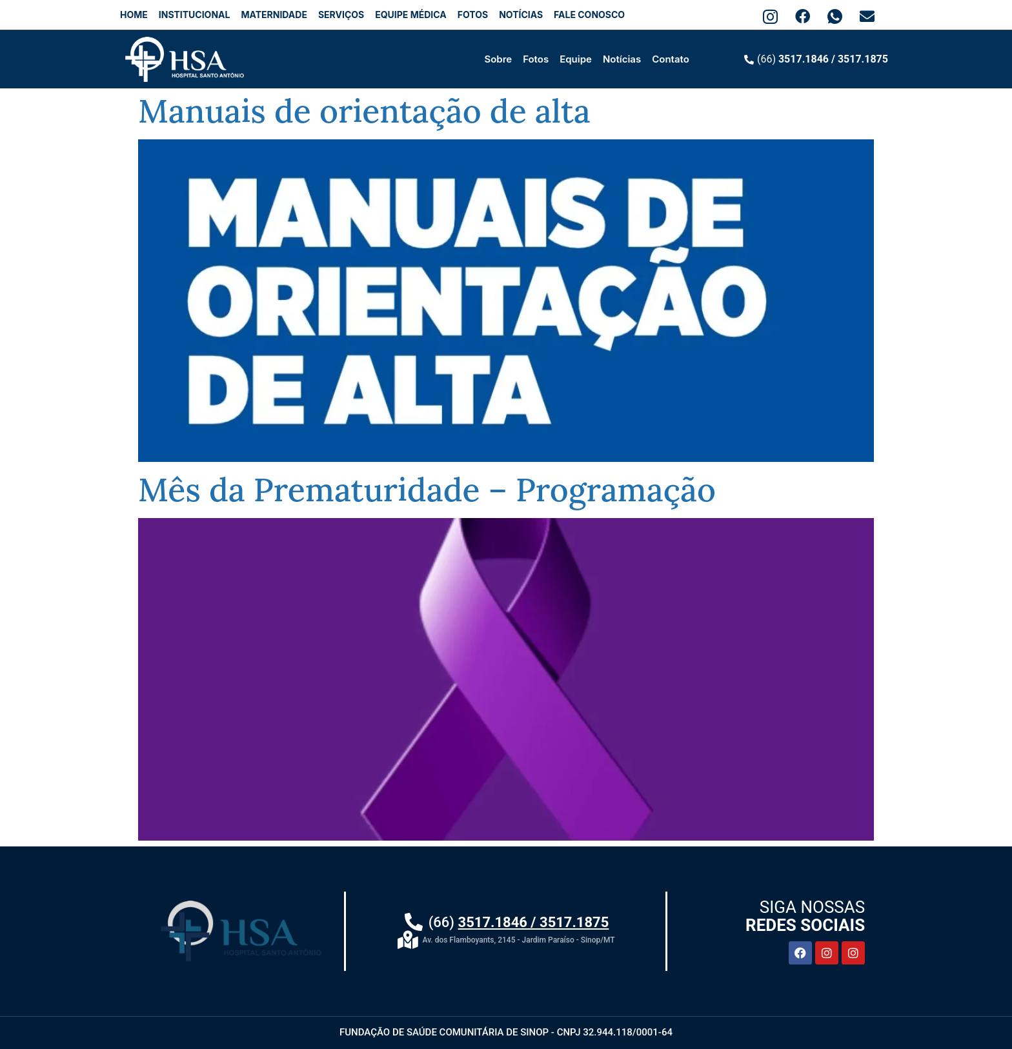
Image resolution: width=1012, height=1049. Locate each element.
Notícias (622, 59)
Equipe (576, 59)
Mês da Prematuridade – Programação (427, 489)
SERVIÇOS (341, 14)
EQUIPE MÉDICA (410, 14)
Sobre (498, 59)
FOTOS (473, 14)
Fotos (536, 59)
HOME (134, 14)
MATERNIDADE (274, 14)
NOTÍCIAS (521, 14)
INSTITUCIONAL (194, 14)
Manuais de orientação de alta (364, 111)
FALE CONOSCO (589, 14)
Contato (670, 59)
